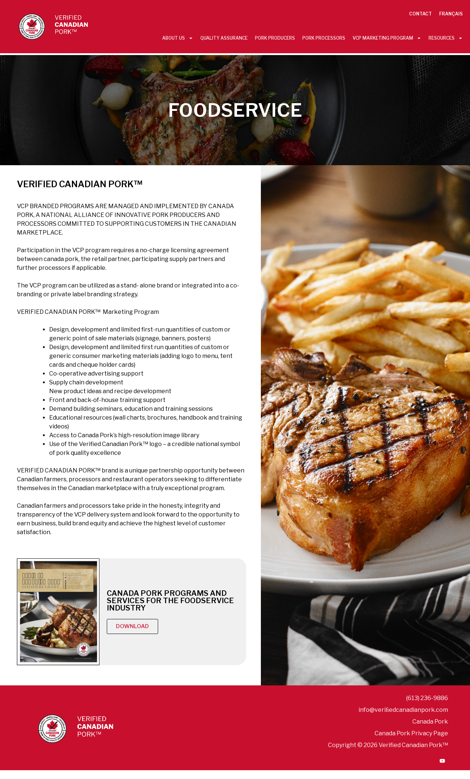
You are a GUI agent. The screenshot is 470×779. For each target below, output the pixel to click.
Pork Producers (275, 38)
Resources (446, 38)
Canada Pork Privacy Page (411, 733)
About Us (177, 38)
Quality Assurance (224, 38)
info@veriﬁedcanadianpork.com (403, 709)
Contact (420, 14)
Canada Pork (430, 721)
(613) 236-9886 (427, 698)
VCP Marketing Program (387, 38)
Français (451, 14)
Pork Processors (323, 38)
